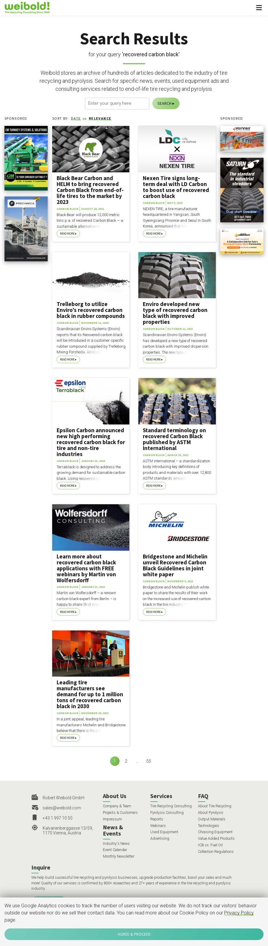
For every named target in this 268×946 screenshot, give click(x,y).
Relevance (100, 118)
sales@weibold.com (62, 807)
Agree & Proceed (134, 934)
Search (164, 103)
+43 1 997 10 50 (57, 818)
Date (75, 118)
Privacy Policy (239, 913)
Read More (67, 233)
